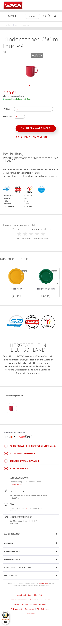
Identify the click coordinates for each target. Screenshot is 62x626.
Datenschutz (29, 609)
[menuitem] (10, 16)
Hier (28, 508)
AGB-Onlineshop (43, 609)
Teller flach (16, 288)
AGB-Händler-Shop (24, 595)
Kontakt (16, 604)
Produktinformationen (18, 600)
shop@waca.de (16, 484)
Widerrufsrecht (16, 609)
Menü (10, 16)
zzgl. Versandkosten (17, 96)
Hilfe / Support (44, 600)
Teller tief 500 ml (46, 288)
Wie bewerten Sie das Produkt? (31, 233)
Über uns (32, 600)
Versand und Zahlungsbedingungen (34, 604)
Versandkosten (44, 583)
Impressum (31, 614)
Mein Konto (38, 595)
